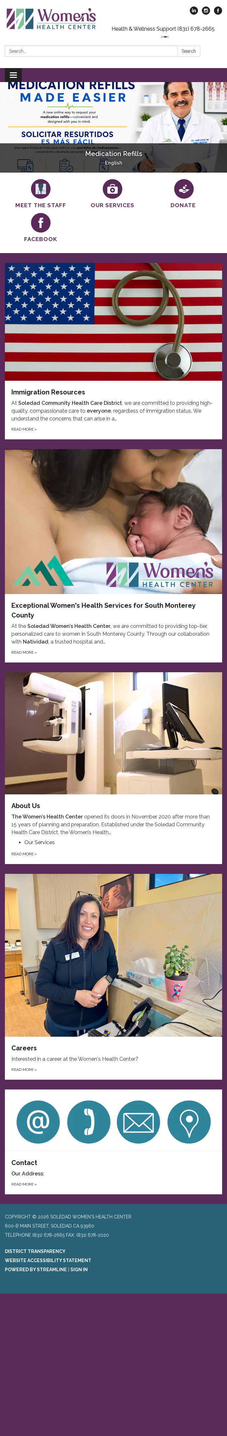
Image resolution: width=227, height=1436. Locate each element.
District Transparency (35, 1251)
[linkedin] (194, 13)
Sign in (79, 1269)
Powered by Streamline (36, 1269)
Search (189, 51)
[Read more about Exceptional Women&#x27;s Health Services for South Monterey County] (113, 555)
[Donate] (184, 194)
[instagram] (206, 13)
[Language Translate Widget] (164, 36)
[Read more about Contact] (113, 1142)
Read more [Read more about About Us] (24, 854)
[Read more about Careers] (113, 977)
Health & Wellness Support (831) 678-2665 (163, 29)
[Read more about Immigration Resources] (113, 351)
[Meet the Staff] (41, 194)
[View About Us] (113, 754)
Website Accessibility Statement (48, 1260)
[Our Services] (112, 194)
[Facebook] (41, 228)
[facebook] (218, 13)
